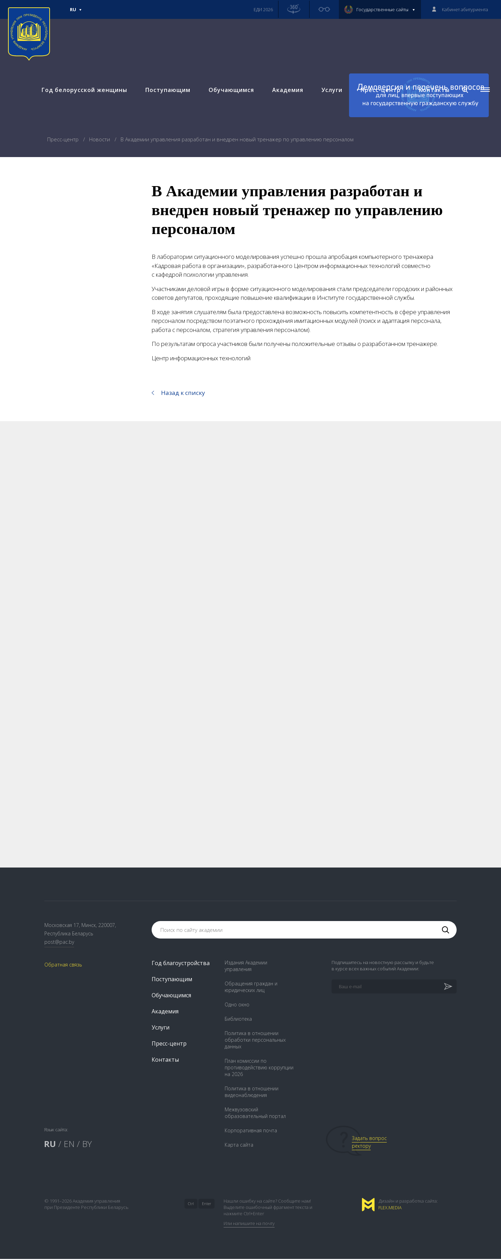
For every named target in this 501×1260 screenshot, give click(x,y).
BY (87, 1145)
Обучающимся (229, 94)
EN (69, 1145)
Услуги (330, 94)
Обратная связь (63, 965)
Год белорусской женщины (82, 94)
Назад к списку (183, 393)
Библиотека (238, 1020)
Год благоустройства (181, 964)
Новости (100, 139)
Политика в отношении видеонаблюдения (251, 1092)
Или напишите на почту (249, 1224)
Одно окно (237, 1005)
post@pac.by (59, 942)
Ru (76, 12)
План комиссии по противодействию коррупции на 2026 (259, 1068)
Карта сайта (239, 1145)
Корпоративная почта (251, 1131)
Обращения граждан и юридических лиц (251, 987)
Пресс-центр (379, 94)
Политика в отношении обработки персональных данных (255, 1041)
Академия (286, 94)
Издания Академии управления (246, 967)
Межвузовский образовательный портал (255, 1113)
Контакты (432, 94)
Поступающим (166, 94)
